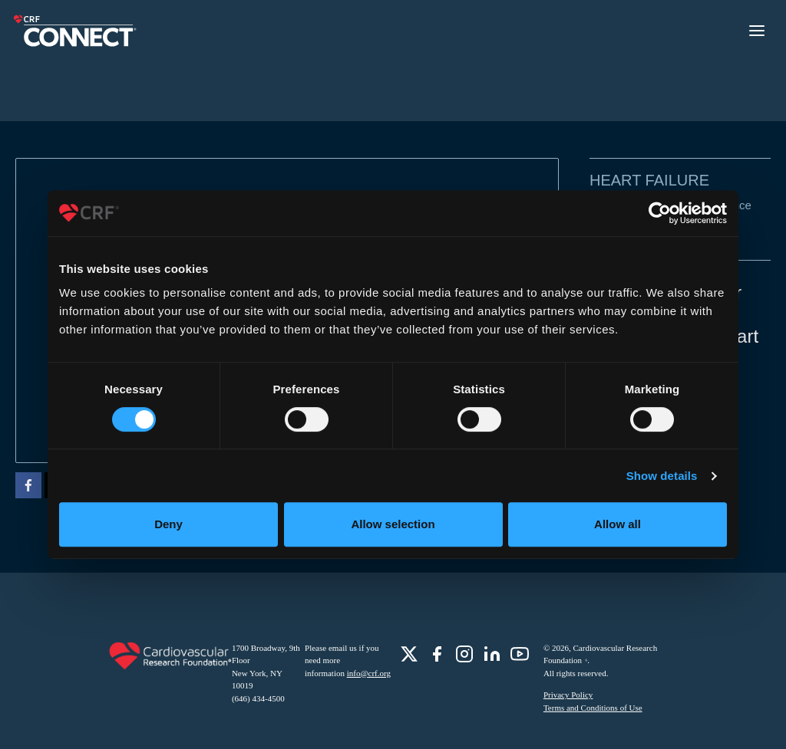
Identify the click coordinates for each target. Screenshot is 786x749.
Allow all (617, 524)
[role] (409, 654)
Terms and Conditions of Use (592, 707)
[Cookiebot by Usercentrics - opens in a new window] (660, 213)
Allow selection (392, 524)
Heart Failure (649, 180)
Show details (662, 475)
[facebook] (28, 488)
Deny (168, 524)
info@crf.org (369, 673)
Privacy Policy (568, 694)
